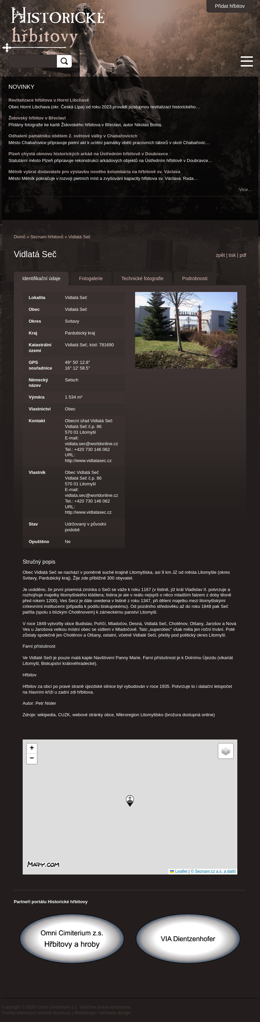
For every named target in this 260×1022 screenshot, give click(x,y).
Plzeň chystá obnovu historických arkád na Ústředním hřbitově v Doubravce (88, 153)
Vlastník (37, 472)
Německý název (38, 382)
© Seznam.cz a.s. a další (213, 871)
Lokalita (37, 297)
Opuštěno (39, 541)
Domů (20, 236)
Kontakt (37, 420)
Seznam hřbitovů (47, 236)
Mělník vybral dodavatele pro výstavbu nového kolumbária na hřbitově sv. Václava (94, 171)
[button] (130, 801)
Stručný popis (39, 562)
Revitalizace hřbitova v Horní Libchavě (48, 100)
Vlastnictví (40, 408)
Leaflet (178, 871)
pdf (243, 255)
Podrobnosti (195, 278)
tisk (232, 255)
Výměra (37, 397)
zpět (220, 255)
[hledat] (30, 60)
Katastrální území (40, 347)
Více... (245, 189)
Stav (33, 524)
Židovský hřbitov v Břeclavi (37, 117)
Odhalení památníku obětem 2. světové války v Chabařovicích (72, 135)
